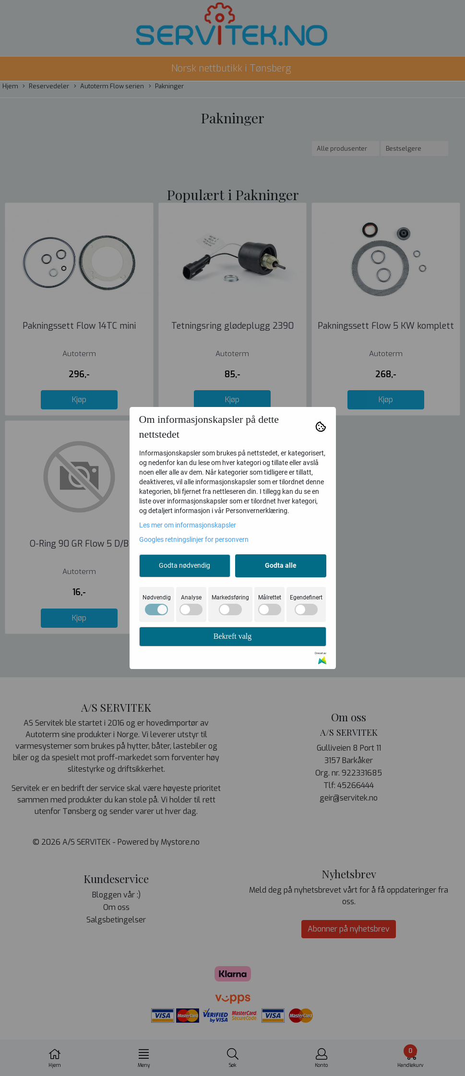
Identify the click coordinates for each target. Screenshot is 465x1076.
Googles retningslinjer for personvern (194, 539)
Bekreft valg (233, 636)
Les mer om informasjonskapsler (187, 525)
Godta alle (281, 565)
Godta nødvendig (184, 565)
